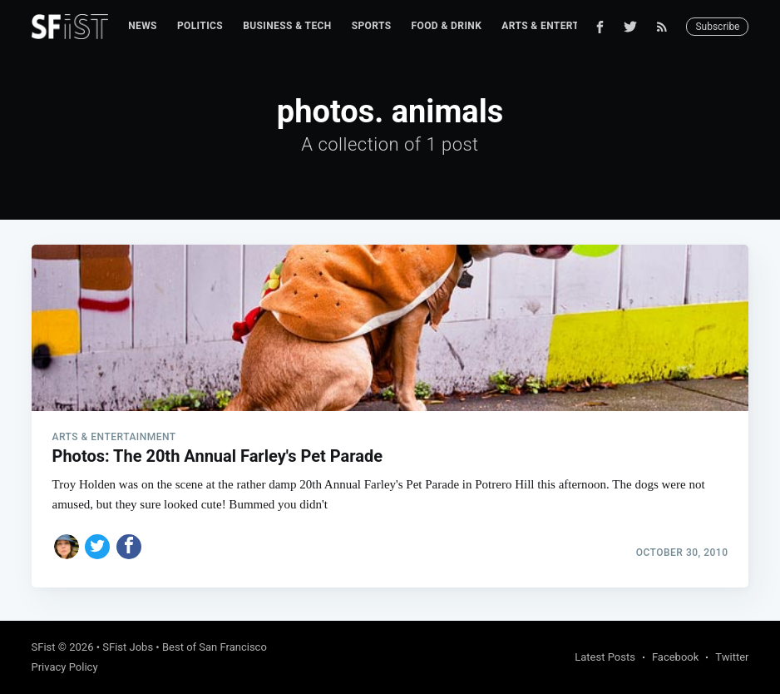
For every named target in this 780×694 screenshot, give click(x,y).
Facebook (675, 657)
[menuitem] (142, 26)
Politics (200, 26)
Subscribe (717, 26)
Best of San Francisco (214, 647)
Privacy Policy (65, 667)
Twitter (731, 657)
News (142, 26)
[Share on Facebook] (129, 547)
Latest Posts (605, 657)
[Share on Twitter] (97, 547)
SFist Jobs (127, 647)
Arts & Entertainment (562, 26)
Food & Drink (447, 26)
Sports (372, 26)
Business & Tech (287, 26)
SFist (44, 647)
